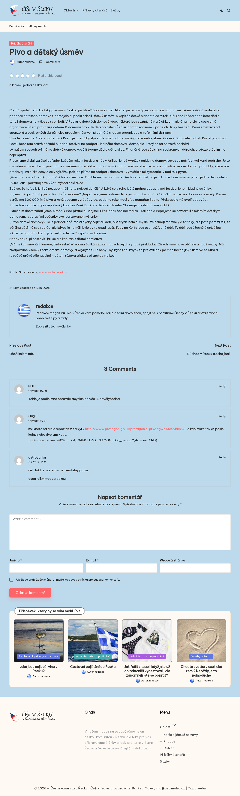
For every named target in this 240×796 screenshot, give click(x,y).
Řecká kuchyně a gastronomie (38, 656)
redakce (44, 306)
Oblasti (168, 727)
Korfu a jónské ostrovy (181, 735)
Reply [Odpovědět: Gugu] (222, 416)
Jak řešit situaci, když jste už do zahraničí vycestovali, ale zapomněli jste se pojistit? (147, 671)
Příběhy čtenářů (21, 43)
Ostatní (169, 748)
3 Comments (49, 62)
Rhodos (169, 741)
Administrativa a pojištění (93, 656)
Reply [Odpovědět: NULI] (222, 386)
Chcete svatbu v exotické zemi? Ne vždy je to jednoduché (201, 671)
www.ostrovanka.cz (54, 272)
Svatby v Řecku (201, 656)
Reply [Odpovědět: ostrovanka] (222, 457)
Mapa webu (197, 788)
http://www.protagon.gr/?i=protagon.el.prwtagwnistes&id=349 (136, 429)
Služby (165, 761)
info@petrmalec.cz (170, 788)
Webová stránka (172, 560)
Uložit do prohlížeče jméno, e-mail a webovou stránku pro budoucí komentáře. (68, 579)
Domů (13, 26)
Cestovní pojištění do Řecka (93, 667)
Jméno (15, 560)
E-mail (92, 560)
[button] (53, 326)
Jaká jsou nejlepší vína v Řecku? (38, 669)
